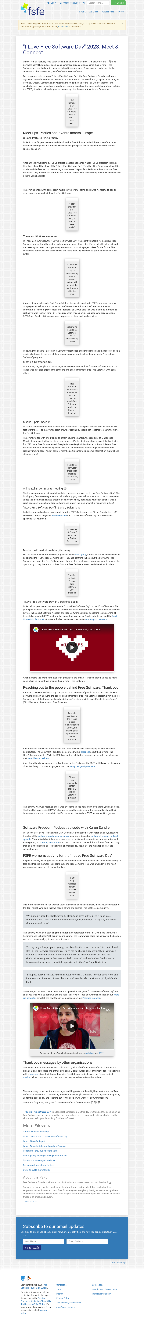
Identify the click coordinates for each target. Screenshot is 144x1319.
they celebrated (59, 515)
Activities (93, 12)
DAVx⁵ (101, 1053)
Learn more (29, 1201)
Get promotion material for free (38, 1165)
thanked (27, 1077)
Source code (97, 1285)
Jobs (58, 1289)
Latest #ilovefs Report (34, 1141)
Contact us (61, 1285)
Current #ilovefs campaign (36, 1131)
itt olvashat (63, 26)
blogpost (85, 752)
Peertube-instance (91, 998)
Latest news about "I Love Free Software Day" (45, 1136)
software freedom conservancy (53, 836)
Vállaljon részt (108, 12)
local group (80, 554)
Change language (70, 3)
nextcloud (89, 1053)
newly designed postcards (82, 766)
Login (51, 3)
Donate (118, 3)
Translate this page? (101, 1294)
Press (121, 12)
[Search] (84, 2)
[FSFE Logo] (32, 9)
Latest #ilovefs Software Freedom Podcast (44, 1146)
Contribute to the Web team (104, 1289)
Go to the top (120, 1262)
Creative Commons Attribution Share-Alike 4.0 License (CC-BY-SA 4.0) (36, 1301)
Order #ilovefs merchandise (36, 1170)
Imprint (59, 1294)
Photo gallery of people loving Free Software (45, 1155)
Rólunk (82, 12)
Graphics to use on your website (39, 1160)
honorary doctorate (49, 842)
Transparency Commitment (69, 1302)
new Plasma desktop (38, 758)
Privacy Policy (62, 1298)
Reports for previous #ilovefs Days (40, 1150)
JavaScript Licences (65, 1307)
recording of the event (96, 619)
